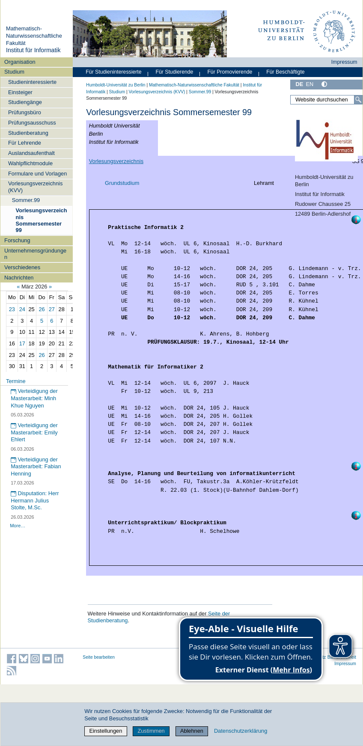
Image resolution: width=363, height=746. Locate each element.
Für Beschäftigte (285, 72)
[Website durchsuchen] (326, 99)
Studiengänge (25, 102)
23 (12, 309)
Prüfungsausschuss (32, 122)
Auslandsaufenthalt (31, 153)
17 (22, 343)
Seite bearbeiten (99, 657)
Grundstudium (122, 183)
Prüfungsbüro (24, 112)
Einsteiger (20, 92)
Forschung (17, 240)
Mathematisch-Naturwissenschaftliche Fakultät (34, 35)
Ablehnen (191, 731)
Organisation (20, 62)
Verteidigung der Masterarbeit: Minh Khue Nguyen (34, 398)
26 (42, 309)
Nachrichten (18, 277)
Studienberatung (28, 133)
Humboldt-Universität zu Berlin (115, 85)
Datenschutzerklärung (240, 731)
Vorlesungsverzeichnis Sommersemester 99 (41, 220)
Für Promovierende (229, 72)
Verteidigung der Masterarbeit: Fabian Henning (36, 466)
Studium (14, 71)
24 (22, 309)
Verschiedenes (22, 267)
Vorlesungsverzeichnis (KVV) (35, 186)
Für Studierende (174, 72)
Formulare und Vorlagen (37, 173)
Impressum (344, 62)
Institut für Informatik (33, 50)
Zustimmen (150, 731)
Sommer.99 (26, 200)
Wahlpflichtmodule (30, 163)
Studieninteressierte (32, 82)
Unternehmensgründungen (35, 253)
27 (52, 309)
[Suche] (358, 99)
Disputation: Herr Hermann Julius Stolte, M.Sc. (35, 500)
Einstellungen (105, 731)
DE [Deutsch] (299, 84)
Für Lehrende (24, 143)
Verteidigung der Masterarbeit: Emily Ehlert (34, 432)
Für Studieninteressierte (113, 72)
